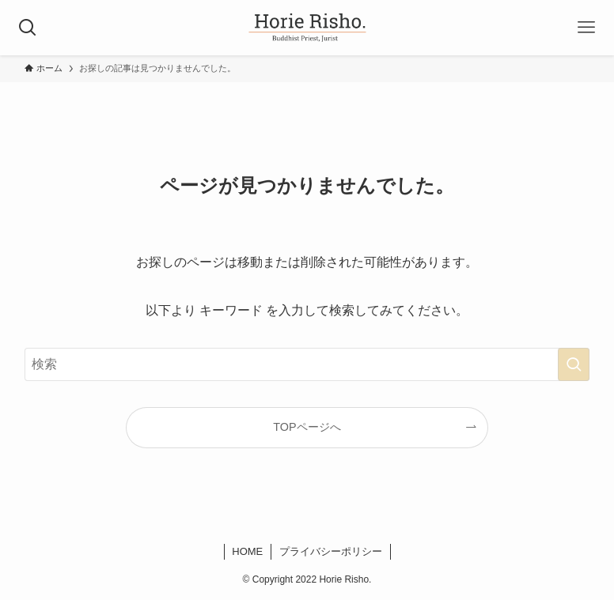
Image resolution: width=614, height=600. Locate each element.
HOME (247, 551)
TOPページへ (306, 427)
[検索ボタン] (27, 27)
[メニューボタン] (586, 27)
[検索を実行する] (573, 364)
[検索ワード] (307, 364)
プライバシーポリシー (330, 551)
